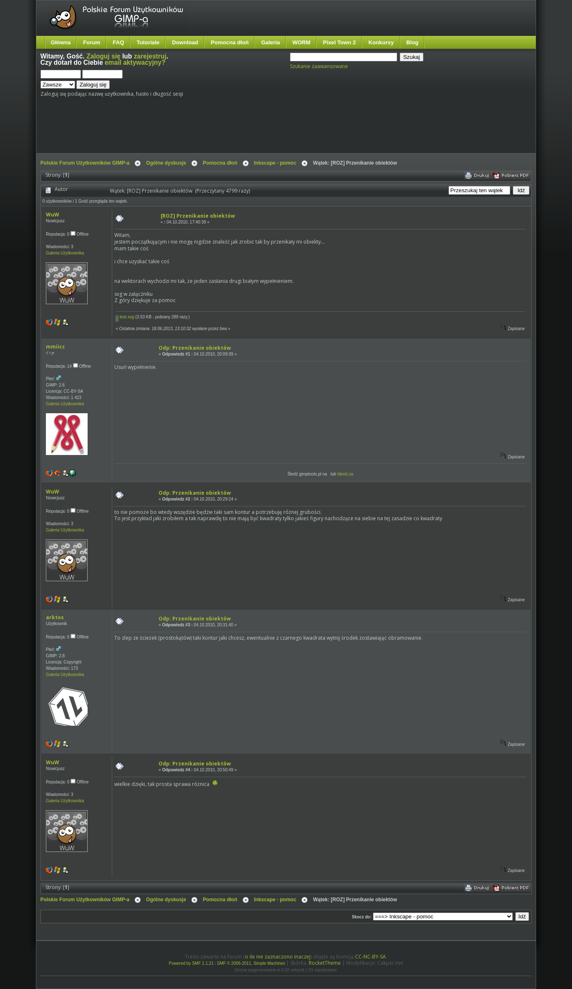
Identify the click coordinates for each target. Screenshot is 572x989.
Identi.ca (345, 474)
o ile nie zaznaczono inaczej (277, 956)
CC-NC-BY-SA (370, 956)
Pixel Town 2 (339, 42)
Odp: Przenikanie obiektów (195, 347)
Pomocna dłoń (230, 42)
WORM (301, 42)
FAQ (118, 42)
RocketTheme (325, 962)
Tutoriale (147, 42)
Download (185, 42)
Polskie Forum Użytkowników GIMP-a (84, 163)
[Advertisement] (196, 128)
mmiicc (55, 346)
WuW (52, 214)
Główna (61, 42)
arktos (55, 617)
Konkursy (381, 42)
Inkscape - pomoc (275, 163)
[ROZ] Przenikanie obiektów (198, 215)
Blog (412, 42)
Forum (91, 42)
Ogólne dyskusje (166, 163)
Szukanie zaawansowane (319, 66)
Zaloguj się (103, 56)
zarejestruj (150, 56)
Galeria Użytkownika (65, 253)
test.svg (125, 317)
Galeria (270, 42)
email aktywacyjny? (135, 62)
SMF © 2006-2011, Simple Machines (251, 963)
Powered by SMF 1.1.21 (191, 963)
